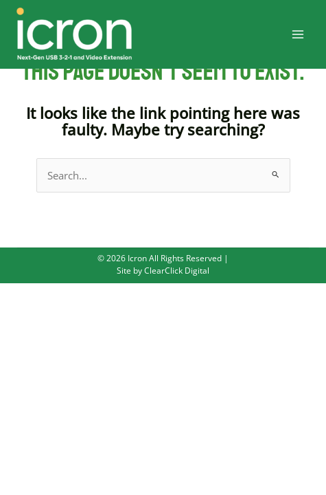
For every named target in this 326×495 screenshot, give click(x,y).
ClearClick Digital (175, 270)
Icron (137, 257)
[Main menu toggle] (297, 34)
